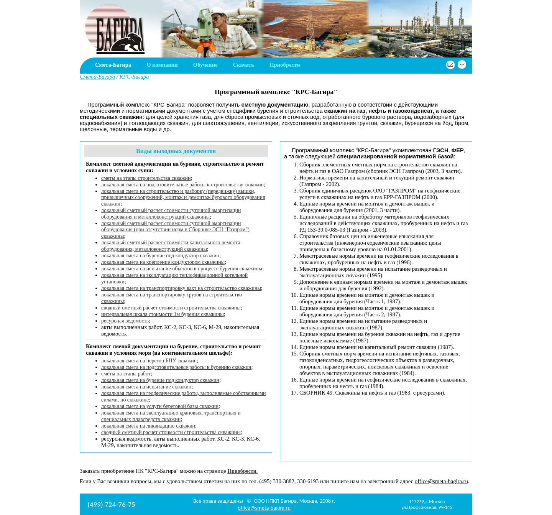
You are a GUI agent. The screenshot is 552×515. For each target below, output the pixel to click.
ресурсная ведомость (125, 321)
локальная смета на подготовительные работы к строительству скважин (182, 185)
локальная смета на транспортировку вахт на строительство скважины (181, 288)
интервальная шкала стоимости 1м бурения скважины (162, 314)
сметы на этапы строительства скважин (146, 178)
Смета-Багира (113, 65)
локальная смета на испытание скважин (146, 387)
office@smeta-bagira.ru (441, 481)
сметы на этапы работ (126, 374)
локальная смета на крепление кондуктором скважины (163, 262)
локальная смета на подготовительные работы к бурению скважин (176, 367)
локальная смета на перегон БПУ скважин (149, 361)
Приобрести (284, 65)
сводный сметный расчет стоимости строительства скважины (171, 308)
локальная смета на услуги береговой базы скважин (160, 406)
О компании (161, 65)
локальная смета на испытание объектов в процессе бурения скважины (181, 268)
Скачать (243, 65)
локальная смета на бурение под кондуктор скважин (160, 255)
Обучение (205, 65)
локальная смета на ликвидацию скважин (148, 426)
